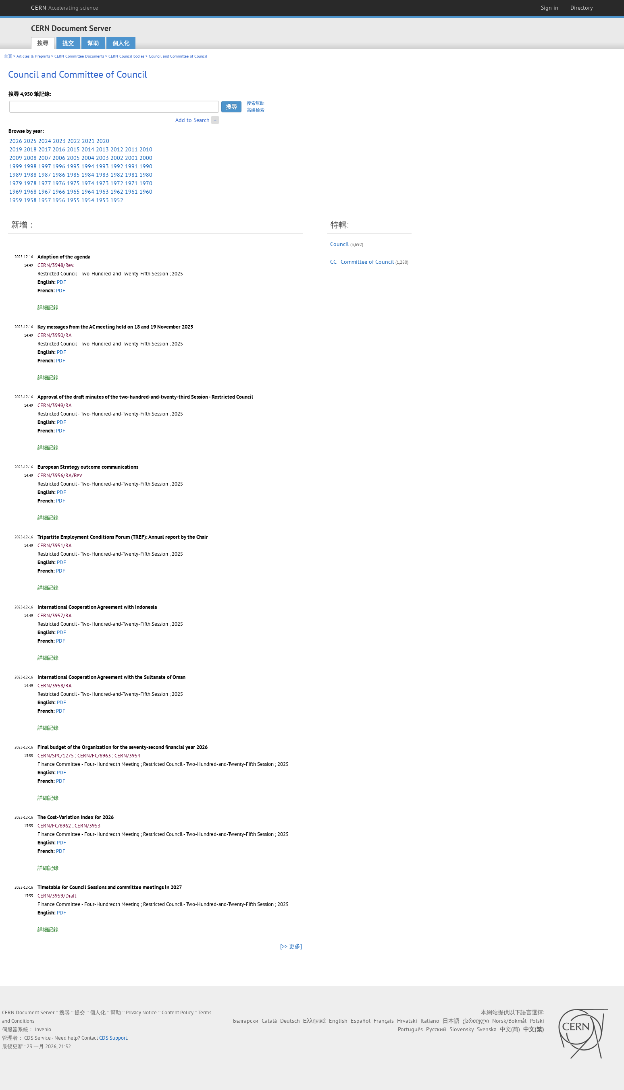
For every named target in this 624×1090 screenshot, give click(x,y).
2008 (30, 157)
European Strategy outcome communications (87, 466)
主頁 (8, 56)
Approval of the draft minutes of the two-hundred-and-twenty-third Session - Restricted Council (145, 396)
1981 (131, 174)
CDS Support (113, 1037)
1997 (44, 166)
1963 (102, 191)
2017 (44, 149)
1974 (87, 183)
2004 (87, 157)
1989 (15, 174)
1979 (15, 183)
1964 (87, 191)
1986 (58, 174)
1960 (145, 191)
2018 (30, 149)
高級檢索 (255, 110)
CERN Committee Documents (79, 56)
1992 (116, 166)
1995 (73, 166)
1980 (145, 174)
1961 (131, 191)
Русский (436, 1029)
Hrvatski (407, 1020)
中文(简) (510, 1029)
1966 (58, 191)
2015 (73, 149)
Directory (581, 7)
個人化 (120, 43)
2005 (73, 157)
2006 (58, 157)
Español (360, 1020)
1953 (102, 200)
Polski (537, 1020)
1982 (116, 174)
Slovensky (461, 1029)
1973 (102, 183)
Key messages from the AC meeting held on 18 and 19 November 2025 (115, 326)
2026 (15, 141)
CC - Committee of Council (362, 261)
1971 (131, 183)
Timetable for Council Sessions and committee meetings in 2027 (109, 887)
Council (339, 244)
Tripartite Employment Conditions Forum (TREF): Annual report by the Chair (122, 537)
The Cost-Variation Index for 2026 (75, 817)
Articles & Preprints (33, 56)
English (338, 1020)
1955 (73, 200)
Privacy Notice (141, 1012)
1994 (87, 166)
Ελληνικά (314, 1020)
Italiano (429, 1020)
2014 (87, 149)
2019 (15, 149)
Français (384, 1020)
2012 (116, 149)
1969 (15, 191)
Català (269, 1020)
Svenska (487, 1029)
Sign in (549, 7)
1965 (73, 191)
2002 (116, 157)
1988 (30, 174)
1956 (58, 200)
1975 (73, 183)
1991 (131, 166)
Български (245, 1020)
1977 (44, 183)
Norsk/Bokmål (509, 1020)
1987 (44, 174)
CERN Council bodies (127, 56)
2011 (131, 149)
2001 (131, 157)
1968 (30, 191)
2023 (59, 141)
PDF (61, 282)
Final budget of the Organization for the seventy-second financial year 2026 (122, 747)
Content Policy (177, 1012)
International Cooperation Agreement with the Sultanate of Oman (111, 677)
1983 (102, 174)
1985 (73, 174)
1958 (30, 200)
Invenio (43, 1029)
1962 (116, 191)
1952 (116, 200)
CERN (64, 7)
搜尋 (42, 43)
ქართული (476, 1020)
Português (410, 1029)
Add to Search (192, 120)
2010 (145, 149)
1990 (145, 166)
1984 (87, 174)
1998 (30, 166)
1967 (44, 191)
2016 (58, 149)
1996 (58, 166)
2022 (73, 141)
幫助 (93, 43)
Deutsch (290, 1020)
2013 (102, 149)
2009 (15, 157)
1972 (116, 183)
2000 (145, 157)
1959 (15, 200)
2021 (88, 141)
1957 (44, 200)
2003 (102, 157)
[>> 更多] (291, 946)
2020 (102, 141)
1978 (30, 183)
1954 (87, 200)
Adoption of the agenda (63, 256)
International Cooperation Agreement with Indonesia (97, 607)
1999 (15, 166)
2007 (44, 157)
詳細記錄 (47, 307)
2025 (30, 141)
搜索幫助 (255, 103)
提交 (68, 43)
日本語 (451, 1020)
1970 (145, 183)
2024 (44, 141)
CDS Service (37, 1037)
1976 (58, 183)
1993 (102, 166)
